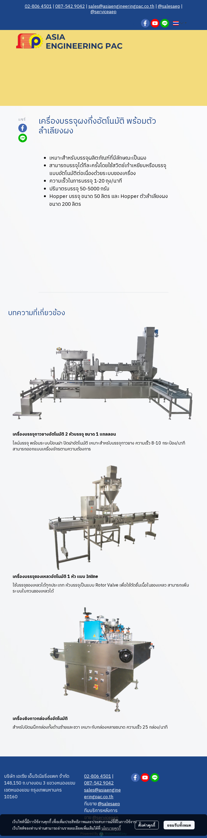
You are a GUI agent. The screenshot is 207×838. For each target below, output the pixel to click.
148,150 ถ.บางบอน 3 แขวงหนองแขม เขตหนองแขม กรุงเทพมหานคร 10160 (39, 790)
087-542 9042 (70, 6)
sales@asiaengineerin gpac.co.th (121, 6)
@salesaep (169, 6)
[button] (132, 23)
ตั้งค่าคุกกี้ (146, 825)
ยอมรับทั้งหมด (179, 825)
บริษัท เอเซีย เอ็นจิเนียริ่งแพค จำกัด (36, 776)
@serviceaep (103, 12)
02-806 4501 (38, 6)
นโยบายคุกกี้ (111, 828)
